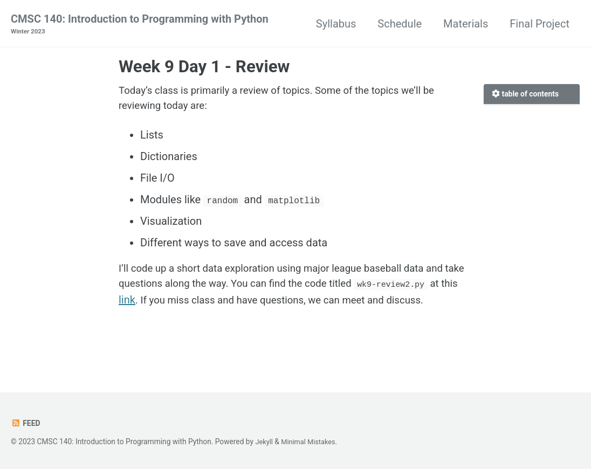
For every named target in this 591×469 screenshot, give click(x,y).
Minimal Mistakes (312, 442)
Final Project (539, 23)
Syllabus (336, 23)
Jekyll (264, 442)
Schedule (399, 23)
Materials (465, 23)
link (217, 306)
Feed (26, 424)
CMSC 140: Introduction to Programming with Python (140, 24)
